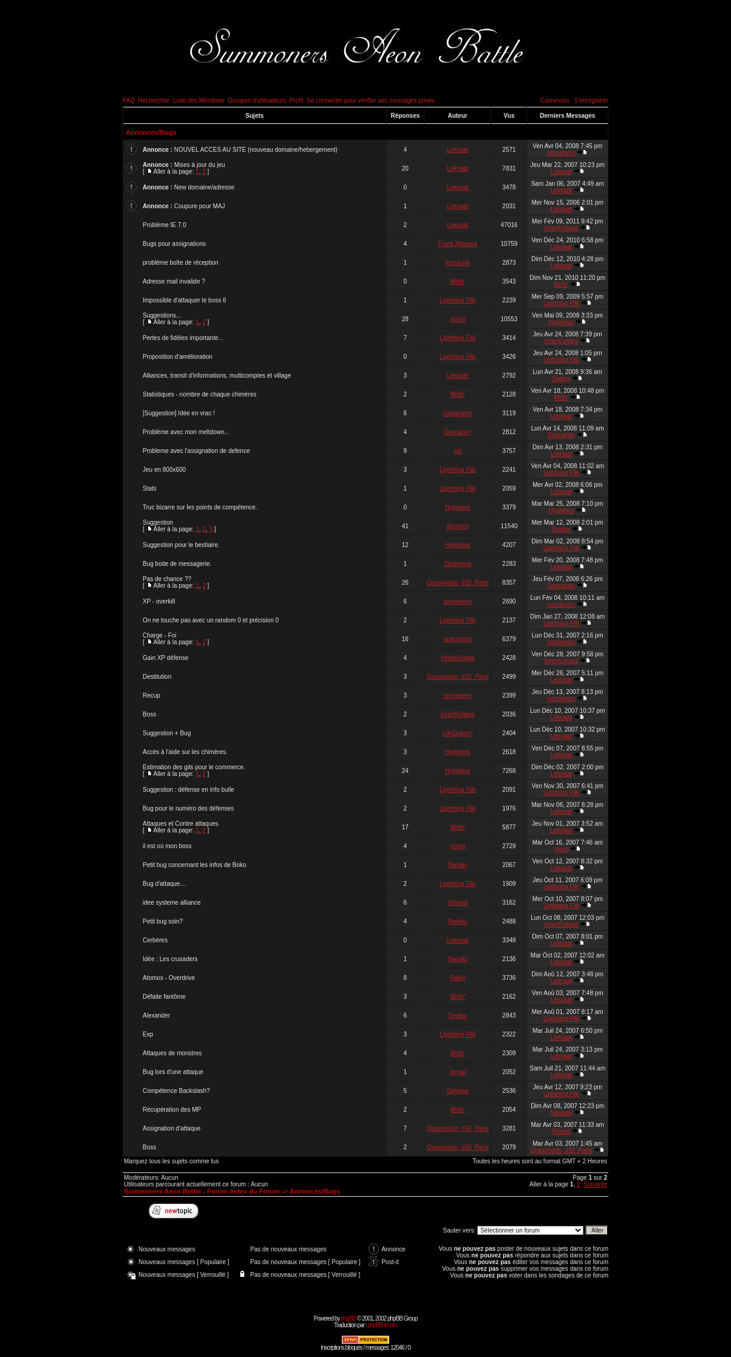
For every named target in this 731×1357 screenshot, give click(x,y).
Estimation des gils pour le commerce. (194, 767)
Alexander (156, 1015)
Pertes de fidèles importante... (183, 338)
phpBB (348, 1318)
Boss (149, 714)
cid (457, 450)
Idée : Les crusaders (170, 959)
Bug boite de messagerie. (177, 563)
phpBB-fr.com (382, 1325)
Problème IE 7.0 (164, 225)
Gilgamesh (457, 413)
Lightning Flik (457, 300)
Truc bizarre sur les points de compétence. (200, 507)
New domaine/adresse (204, 187)
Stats (150, 488)
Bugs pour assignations (174, 243)
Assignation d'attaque (171, 1128)
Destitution (157, 676)
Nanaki (457, 865)
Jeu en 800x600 (164, 469)
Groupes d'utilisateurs (257, 100)
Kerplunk (457, 262)
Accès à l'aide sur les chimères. (185, 752)
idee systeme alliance (172, 902)
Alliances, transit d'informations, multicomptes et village (217, 375)
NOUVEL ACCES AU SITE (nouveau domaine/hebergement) (256, 149)
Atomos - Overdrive (169, 977)
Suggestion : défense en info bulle (188, 789)
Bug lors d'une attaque (173, 1072)
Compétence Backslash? (176, 1090)
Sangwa (458, 1090)
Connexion (554, 100)
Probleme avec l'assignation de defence (196, 450)
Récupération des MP (172, 1109)
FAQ (129, 100)
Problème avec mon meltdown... (186, 432)
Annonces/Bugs (151, 132)
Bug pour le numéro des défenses (188, 808)
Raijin (457, 977)
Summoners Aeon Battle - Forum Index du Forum (202, 1191)
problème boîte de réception (181, 262)
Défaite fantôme (164, 996)
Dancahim (457, 432)
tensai (457, 1072)
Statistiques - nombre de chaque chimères (199, 394)
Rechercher (154, 100)
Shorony (457, 526)
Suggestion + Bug (167, 733)
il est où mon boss (167, 846)
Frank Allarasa (457, 243)
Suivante (595, 1184)
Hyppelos (561, 322)
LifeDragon (457, 733)
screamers (561, 152)
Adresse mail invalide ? (174, 281)
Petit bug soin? (163, 921)
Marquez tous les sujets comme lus (171, 1161)
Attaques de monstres (172, 1053)
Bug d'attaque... (164, 883)
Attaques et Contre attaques (181, 823)
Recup (151, 695)
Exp (148, 1034)
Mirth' (457, 281)
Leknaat (458, 149)
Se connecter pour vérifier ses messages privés (371, 100)
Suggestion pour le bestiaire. (181, 545)
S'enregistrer (591, 100)
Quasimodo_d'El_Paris (457, 582)
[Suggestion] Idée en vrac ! (179, 413)
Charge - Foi (160, 635)
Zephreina (457, 563)
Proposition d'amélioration (177, 356)
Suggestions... (162, 315)
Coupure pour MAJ (199, 206)
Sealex (561, 378)
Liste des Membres (198, 100)
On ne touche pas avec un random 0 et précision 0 (211, 620)
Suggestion (158, 522)
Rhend (561, 1131)
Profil (297, 100)
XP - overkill (159, 601)
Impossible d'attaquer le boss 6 (184, 300)
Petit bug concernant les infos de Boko (194, 865)
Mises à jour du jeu (199, 165)
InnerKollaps (562, 228)
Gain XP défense (165, 658)
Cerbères (155, 940)
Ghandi (457, 902)
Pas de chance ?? (167, 579)
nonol (457, 319)
